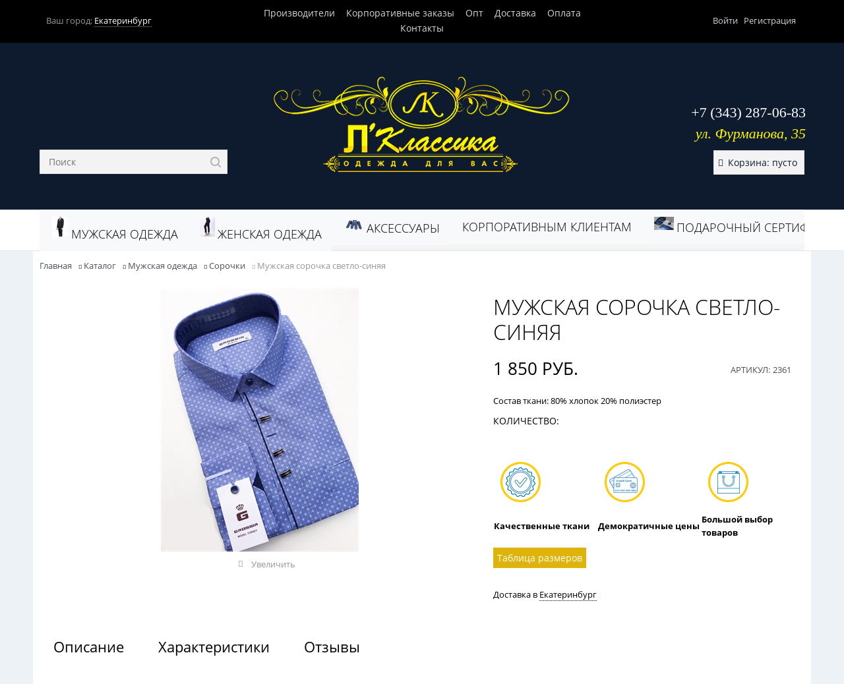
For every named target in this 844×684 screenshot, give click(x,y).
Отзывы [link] (332, 646)
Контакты (422, 28)
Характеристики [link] (214, 646)
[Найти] (215, 162)
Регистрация (770, 20)
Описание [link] (88, 646)
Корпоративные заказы (400, 13)
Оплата (564, 13)
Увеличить (273, 564)
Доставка (515, 13)
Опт (474, 13)
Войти (725, 20)
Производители (299, 13)
